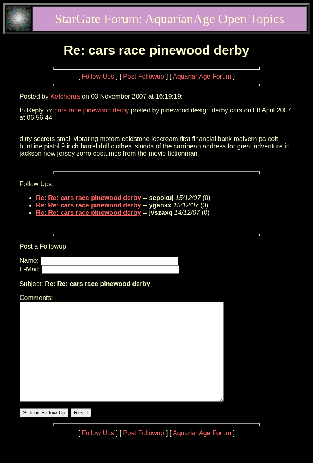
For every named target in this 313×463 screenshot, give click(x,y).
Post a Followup (43, 246)
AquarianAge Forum (202, 76)
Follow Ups (98, 76)
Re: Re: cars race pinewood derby (88, 197)
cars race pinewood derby (91, 110)
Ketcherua (65, 96)
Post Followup (143, 76)
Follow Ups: (37, 184)
